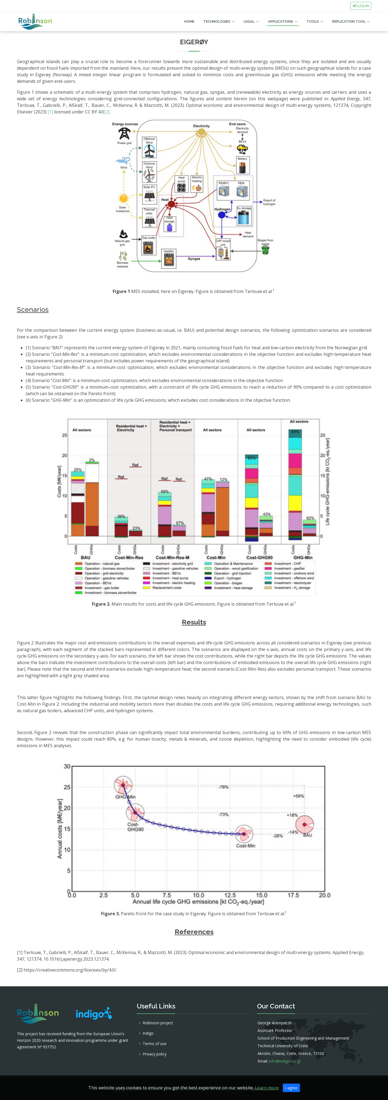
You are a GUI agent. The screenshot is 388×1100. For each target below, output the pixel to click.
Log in (361, 6)
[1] (50, 112)
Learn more (267, 1088)
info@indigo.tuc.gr (285, 1061)
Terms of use (155, 1044)
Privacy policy (155, 1054)
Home (189, 21)
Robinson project (158, 1023)
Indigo (148, 1033)
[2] (106, 112)
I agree (291, 1087)
